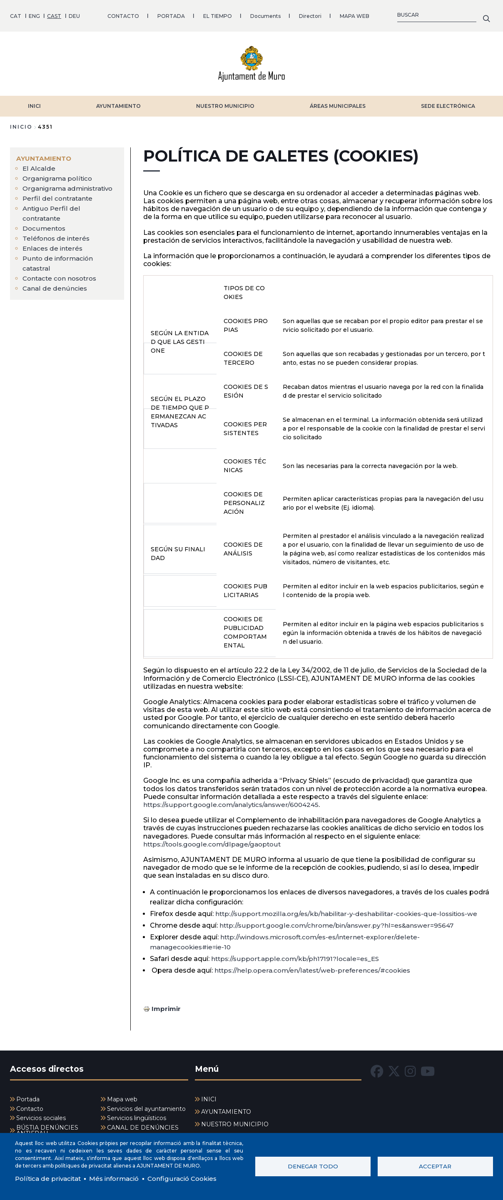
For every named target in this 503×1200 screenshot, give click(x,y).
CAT (15, 14)
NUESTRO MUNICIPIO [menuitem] (235, 1122)
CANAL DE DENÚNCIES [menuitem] (143, 1125)
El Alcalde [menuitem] (38, 165)
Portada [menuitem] (28, 1097)
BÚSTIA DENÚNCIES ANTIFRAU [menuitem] (47, 1128)
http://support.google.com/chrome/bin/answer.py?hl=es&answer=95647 (340, 922)
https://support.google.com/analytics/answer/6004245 (235, 802)
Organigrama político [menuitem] (58, 175)
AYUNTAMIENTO (118, 103)
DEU (74, 14)
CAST (54, 14)
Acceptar (435, 1166)
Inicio (21, 124)
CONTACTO (123, 14)
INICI (34, 103)
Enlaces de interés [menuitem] (53, 255)
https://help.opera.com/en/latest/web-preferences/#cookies (316, 967)
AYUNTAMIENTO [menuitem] (44, 155)
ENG (34, 14)
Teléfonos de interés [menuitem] (57, 245)
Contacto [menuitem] (29, 1106)
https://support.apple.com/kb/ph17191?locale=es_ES (298, 955)
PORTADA (171, 14)
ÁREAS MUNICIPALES (338, 103)
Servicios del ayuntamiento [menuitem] (146, 1106)
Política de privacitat (50, 1178)
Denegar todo (313, 1166)
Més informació (119, 1178)
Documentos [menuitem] (44, 235)
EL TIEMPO (217, 14)
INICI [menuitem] (209, 1097)
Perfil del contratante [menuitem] (58, 205)
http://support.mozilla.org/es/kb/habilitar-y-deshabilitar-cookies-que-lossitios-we (352, 910)
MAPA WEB (354, 14)
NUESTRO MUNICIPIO (225, 103)
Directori (310, 14)
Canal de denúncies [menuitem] (55, 295)
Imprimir (167, 1005)
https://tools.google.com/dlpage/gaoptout (215, 841)
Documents (265, 14)
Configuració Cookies (190, 1178)
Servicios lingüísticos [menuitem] (136, 1115)
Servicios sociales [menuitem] (41, 1115)
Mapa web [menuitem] (122, 1097)
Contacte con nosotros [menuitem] (61, 285)
